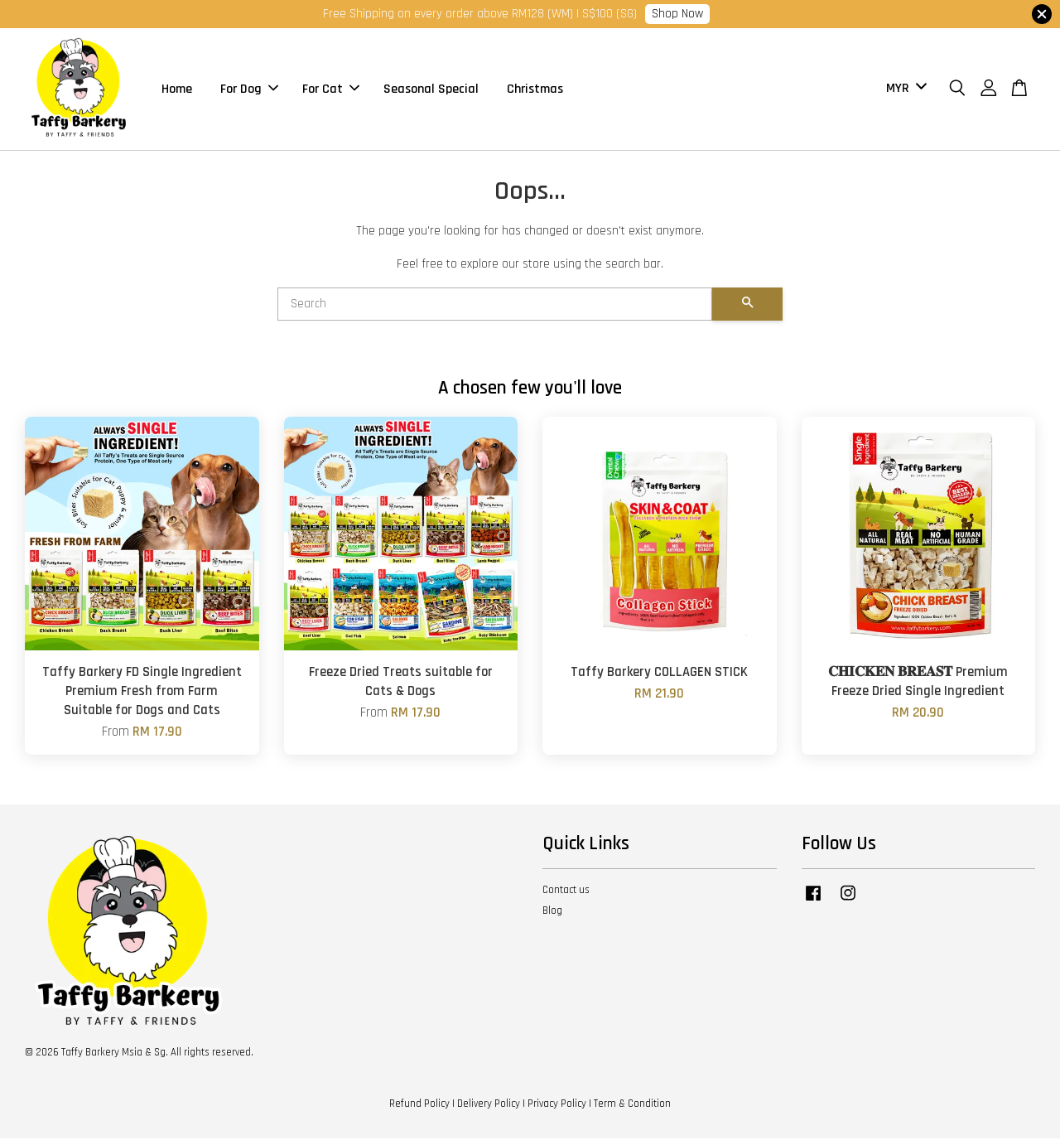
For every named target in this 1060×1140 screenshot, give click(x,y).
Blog (552, 912)
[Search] (494, 305)
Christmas (535, 90)
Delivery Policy (488, 1105)
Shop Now (677, 14)
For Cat (330, 90)
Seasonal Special (431, 90)
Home (176, 90)
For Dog (249, 90)
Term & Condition (632, 1105)
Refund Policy (419, 1105)
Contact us (566, 891)
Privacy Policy (557, 1105)
